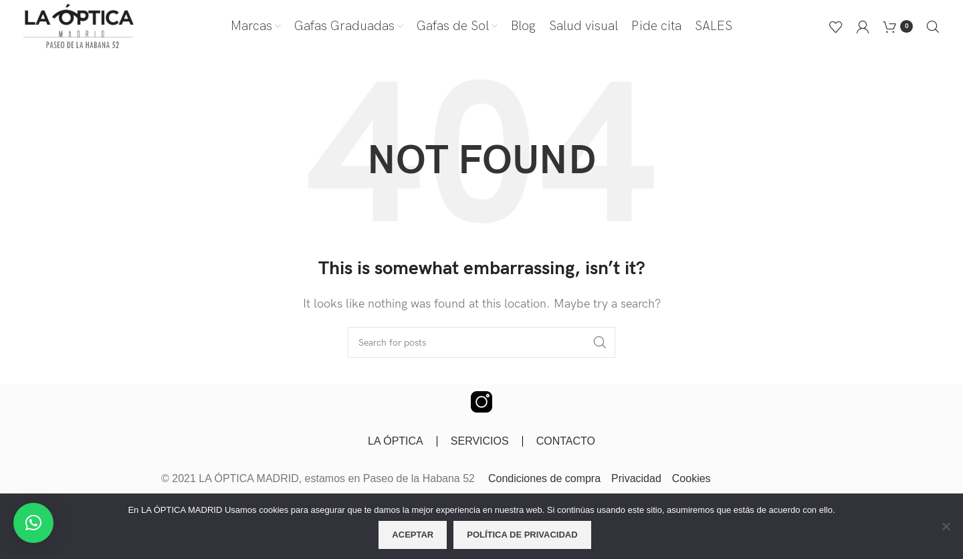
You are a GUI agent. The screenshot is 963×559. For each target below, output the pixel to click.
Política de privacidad (522, 535)
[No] (946, 534)
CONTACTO (565, 441)
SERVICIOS (480, 441)
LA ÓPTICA (395, 441)
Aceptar (412, 535)
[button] (33, 523)
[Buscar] (933, 26)
